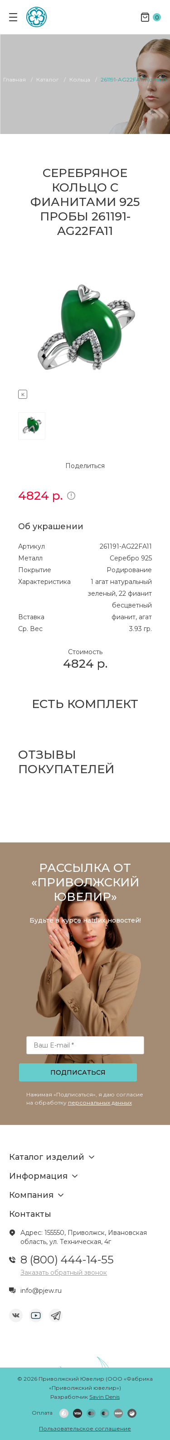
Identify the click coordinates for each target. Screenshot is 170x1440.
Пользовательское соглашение (85, 1428)
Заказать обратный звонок (63, 1272)
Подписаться (78, 1072)
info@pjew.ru (41, 1291)
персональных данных (100, 1102)
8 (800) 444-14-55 (67, 1259)
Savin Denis (104, 1396)
